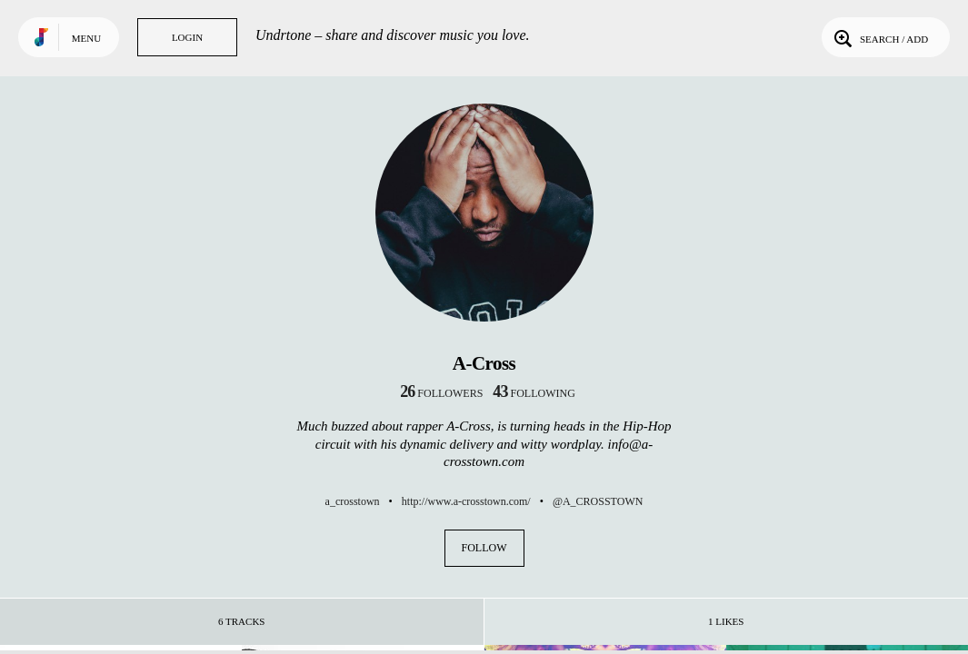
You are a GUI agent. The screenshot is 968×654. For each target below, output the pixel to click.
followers (441, 393)
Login (187, 37)
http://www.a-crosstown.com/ (466, 501)
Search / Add (879, 37)
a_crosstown (352, 501)
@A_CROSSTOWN (598, 501)
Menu (86, 38)
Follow (484, 547)
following (534, 393)
